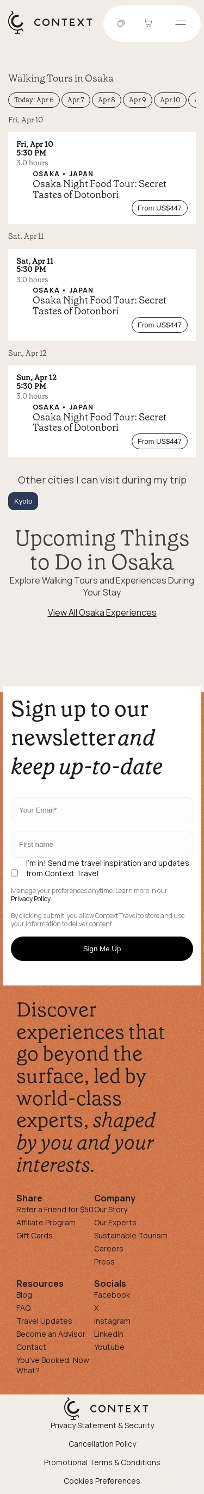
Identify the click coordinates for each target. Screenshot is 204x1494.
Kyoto (23, 501)
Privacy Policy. (31, 899)
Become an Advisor (50, 1334)
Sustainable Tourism (131, 1235)
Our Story (110, 1209)
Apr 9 (137, 99)
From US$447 (160, 208)
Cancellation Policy (102, 1444)
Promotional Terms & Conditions (102, 1462)
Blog (24, 1295)
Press (104, 1261)
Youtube (109, 1347)
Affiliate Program (46, 1222)
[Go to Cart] (149, 24)
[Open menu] (180, 23)
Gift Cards (34, 1235)
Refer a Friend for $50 (55, 1209)
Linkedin (108, 1334)
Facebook (112, 1295)
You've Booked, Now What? (52, 1365)
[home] (55, 33)
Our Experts (115, 1222)
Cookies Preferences (102, 1481)
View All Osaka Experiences (102, 612)
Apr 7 (75, 99)
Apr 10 (170, 99)
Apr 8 (106, 99)
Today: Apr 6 (34, 99)
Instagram (112, 1321)
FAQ (23, 1308)
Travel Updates (44, 1321)
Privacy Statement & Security (102, 1425)
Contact (31, 1347)
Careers (108, 1248)
